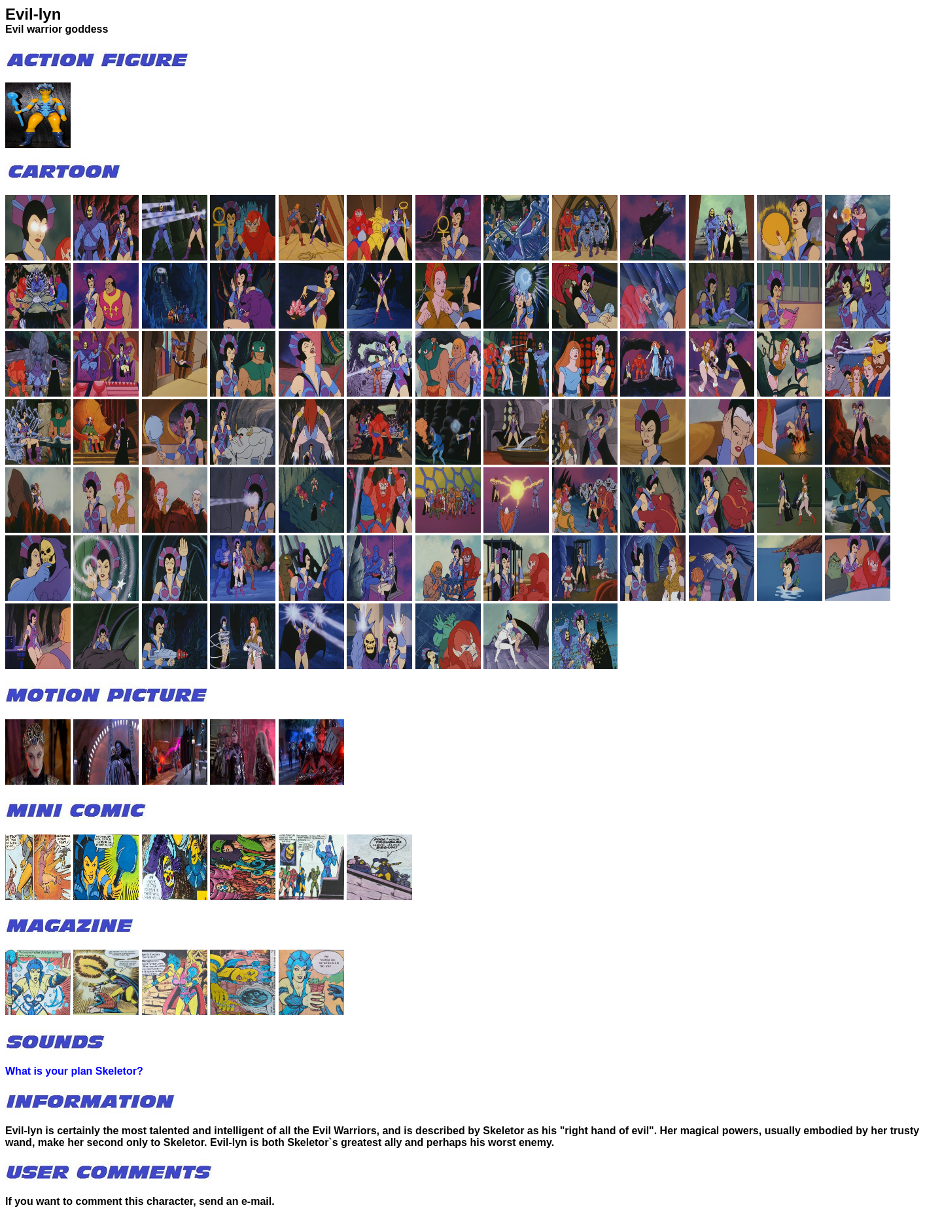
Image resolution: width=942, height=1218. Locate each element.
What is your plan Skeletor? (74, 1071)
